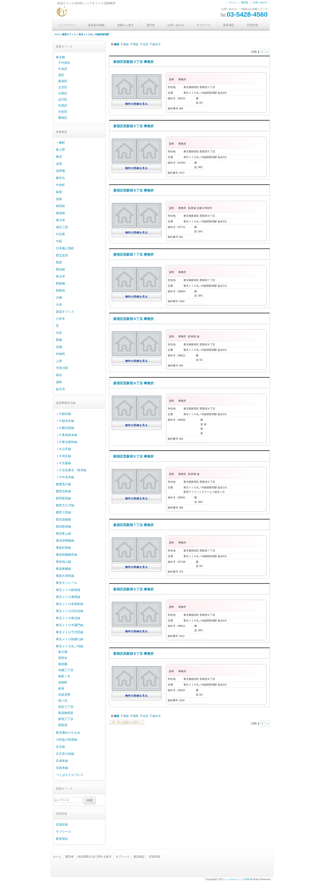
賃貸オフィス (65, 311)
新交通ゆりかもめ (68, 732)
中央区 (62, 69)
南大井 (60, 220)
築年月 (155, 44)
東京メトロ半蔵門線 (69, 625)
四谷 (59, 375)
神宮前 (60, 206)
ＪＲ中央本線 (65, 477)
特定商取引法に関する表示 (94, 856)
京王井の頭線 (65, 753)
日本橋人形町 (65, 248)
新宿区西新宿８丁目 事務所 (133, 190)
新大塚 (62, 652)
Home (57, 34)
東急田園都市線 (66, 554)
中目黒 (60, 234)
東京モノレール (66, 583)
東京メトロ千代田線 (69, 632)
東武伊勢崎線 (65, 540)
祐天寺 (60, 389)
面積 (124, 44)
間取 (134, 44)
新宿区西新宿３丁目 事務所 (133, 62)
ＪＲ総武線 (63, 414)
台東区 (62, 93)
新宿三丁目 (65, 719)
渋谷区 (62, 111)
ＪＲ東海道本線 (66, 435)
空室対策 (252, 25)
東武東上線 (63, 533)
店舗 (59, 347)
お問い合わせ (260, 2)
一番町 (60, 142)
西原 (59, 262)
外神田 (60, 354)
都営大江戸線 (65, 505)
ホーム (232, 2)
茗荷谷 (62, 658)
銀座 (59, 192)
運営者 (244, 2)
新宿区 (62, 81)
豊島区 (62, 117)
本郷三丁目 (65, 670)
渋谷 (59, 333)
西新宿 (60, 290)
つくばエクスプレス (69, 775)
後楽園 (62, 664)
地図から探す (125, 25)
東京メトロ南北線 (68, 618)
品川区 (62, 99)
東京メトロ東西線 (68, 597)
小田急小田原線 (66, 739)
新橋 (59, 340)
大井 (59, 304)
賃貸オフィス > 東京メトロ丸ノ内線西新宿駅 (85, 34)
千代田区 (64, 63)
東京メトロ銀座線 (68, 590)
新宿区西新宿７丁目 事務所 (133, 254)
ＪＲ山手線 (63, 449)
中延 (59, 241)
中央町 (60, 185)
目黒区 (62, 105)
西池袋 (60, 269)
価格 (114, 44)
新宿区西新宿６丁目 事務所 (133, 126)
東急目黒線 (63, 547)
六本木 (60, 318)
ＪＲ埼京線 (63, 456)
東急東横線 (63, 568)
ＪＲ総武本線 (65, 421)
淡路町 (62, 682)
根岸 (59, 156)
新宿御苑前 (65, 713)
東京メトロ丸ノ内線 (69, 646)
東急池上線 (63, 561)
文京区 (62, 87)
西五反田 (62, 255)
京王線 (60, 746)
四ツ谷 (62, 700)
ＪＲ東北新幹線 (66, 442)
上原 (59, 361)
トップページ (66, 25)
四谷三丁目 (65, 707)
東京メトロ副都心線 (69, 639)
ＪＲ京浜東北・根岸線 (71, 470)
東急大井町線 (65, 576)
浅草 (59, 164)
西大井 (60, 276)
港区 (61, 75)
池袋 (59, 199)
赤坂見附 (64, 694)
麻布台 (60, 178)
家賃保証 (228, 25)
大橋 (59, 297)
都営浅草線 (63, 491)
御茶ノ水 (64, 676)
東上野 (60, 149)
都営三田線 (63, 512)
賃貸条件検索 (96, 25)
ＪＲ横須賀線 (65, 428)
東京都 (60, 57)
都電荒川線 (63, 484)
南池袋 (60, 213)
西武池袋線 (63, 519)
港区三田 (62, 227)
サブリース (204, 25)
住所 (143, 44)
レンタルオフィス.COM (237, 879)
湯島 (59, 382)
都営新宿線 (63, 498)
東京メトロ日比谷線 (69, 611)
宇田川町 (62, 368)
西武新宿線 (63, 526)
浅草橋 (60, 171)
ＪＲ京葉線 (63, 463)
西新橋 (60, 283)
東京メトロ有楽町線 (69, 604)
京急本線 (62, 768)
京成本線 (62, 761)
